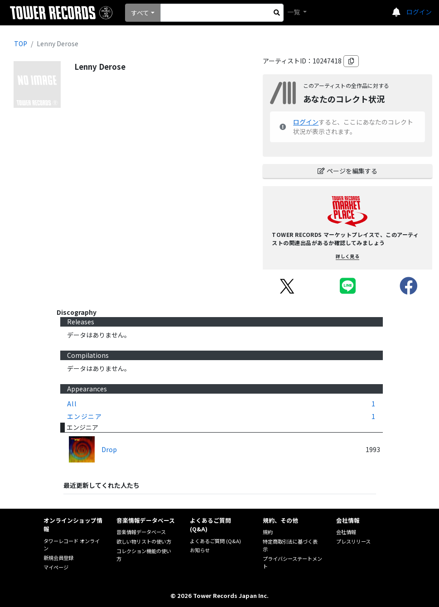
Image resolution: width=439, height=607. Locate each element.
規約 (268, 531)
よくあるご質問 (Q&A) (215, 540)
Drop (109, 449)
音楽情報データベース (141, 531)
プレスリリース (353, 541)
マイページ (55, 567)
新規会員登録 (58, 557)
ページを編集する (347, 170)
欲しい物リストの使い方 (143, 541)
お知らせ (200, 550)
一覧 (294, 11)
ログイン (419, 11)
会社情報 (346, 531)
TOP (20, 43)
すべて (140, 12)
